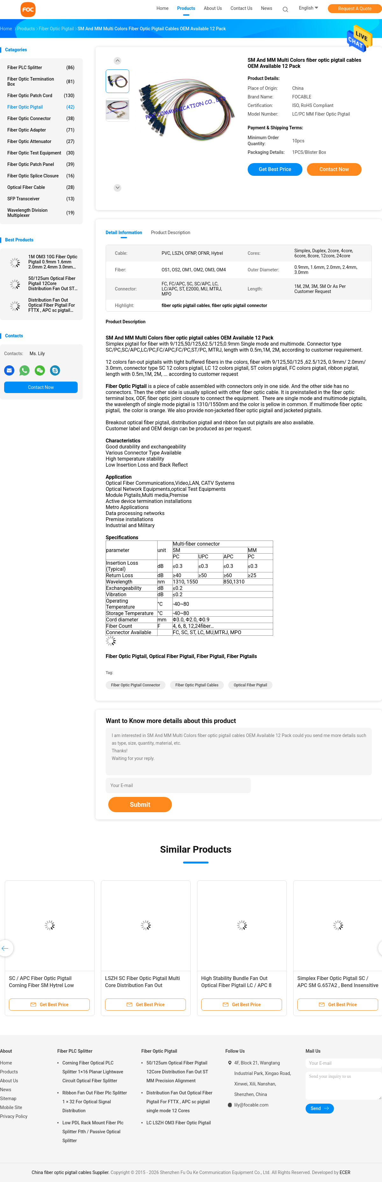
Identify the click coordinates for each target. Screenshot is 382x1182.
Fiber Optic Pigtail (40, 107)
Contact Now (41, 387)
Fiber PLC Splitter (40, 67)
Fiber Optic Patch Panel (40, 164)
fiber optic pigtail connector (135, 685)
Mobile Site (11, 1107)
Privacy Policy (13, 1116)
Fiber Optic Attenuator (40, 141)
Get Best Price (275, 169)
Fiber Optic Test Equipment (40, 153)
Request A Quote (354, 8)
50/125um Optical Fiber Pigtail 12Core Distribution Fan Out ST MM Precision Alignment (52, 283)
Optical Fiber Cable (40, 187)
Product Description (170, 232)
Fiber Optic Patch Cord (40, 95)
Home (6, 1062)
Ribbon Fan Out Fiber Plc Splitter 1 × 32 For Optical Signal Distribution (94, 1101)
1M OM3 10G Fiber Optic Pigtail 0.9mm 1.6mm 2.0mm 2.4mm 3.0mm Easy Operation (52, 261)
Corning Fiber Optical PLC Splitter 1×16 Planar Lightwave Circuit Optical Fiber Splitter (92, 1071)
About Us (9, 1080)
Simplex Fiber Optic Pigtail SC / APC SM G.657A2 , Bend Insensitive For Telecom (337, 985)
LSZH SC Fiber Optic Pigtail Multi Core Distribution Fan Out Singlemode (142, 985)
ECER (345, 1172)
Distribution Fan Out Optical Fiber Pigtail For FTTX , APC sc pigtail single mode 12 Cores (51, 305)
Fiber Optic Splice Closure (40, 176)
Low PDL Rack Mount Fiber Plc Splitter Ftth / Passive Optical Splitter (93, 1131)
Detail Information (124, 232)
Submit (140, 804)
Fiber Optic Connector (40, 118)
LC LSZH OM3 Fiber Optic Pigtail (178, 1122)
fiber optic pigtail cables (196, 685)
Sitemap (8, 1098)
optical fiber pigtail (250, 685)
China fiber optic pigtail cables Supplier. (71, 1172)
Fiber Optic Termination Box (40, 81)
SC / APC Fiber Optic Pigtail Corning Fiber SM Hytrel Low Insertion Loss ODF (41, 985)
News (5, 1089)
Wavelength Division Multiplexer (40, 213)
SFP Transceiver (40, 199)
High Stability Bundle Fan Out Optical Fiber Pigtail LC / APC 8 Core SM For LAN (236, 985)
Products (9, 1071)
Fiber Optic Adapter (40, 130)
